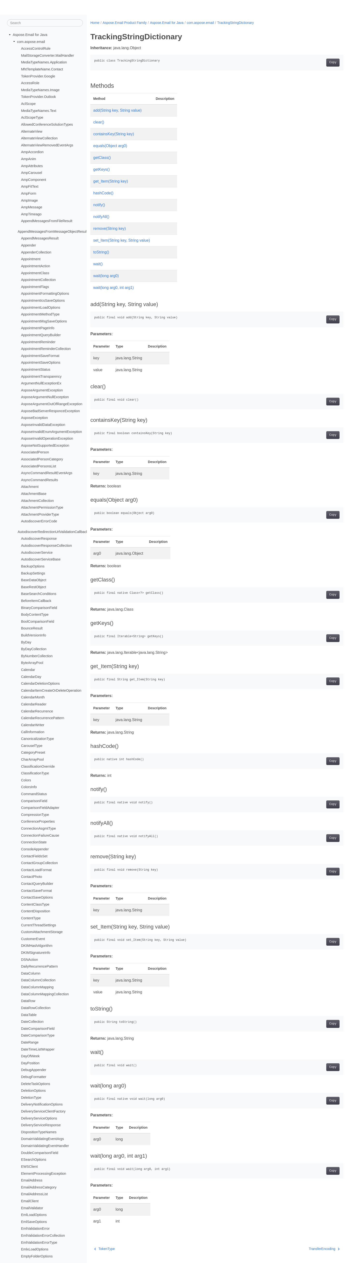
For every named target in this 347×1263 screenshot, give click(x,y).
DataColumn (30, 973)
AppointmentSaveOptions (40, 362)
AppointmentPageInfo (37, 328)
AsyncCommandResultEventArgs (46, 473)
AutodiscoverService (37, 552)
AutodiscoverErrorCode (39, 521)
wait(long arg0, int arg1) (113, 288)
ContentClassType (35, 904)
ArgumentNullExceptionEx (41, 383)
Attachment (30, 487)
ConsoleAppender (35, 849)
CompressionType (35, 815)
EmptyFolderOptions (37, 1256)
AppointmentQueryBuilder (41, 335)
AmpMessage (31, 207)
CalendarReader (34, 704)
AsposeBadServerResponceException (50, 411)
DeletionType (31, 1097)
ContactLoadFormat (36, 870)
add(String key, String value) (117, 110)
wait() (98, 264)
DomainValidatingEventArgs (42, 1139)
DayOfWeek (30, 1056)
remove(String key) (109, 228)
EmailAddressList (34, 1194)
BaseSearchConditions (38, 594)
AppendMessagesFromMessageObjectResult (52, 231)
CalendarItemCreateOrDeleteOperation (51, 690)
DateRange (30, 1042)
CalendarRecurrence (37, 711)
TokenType (104, 1249)
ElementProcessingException (43, 1173)
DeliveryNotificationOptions (42, 1104)
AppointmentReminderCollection (46, 349)
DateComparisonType (37, 1035)
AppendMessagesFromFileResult (46, 221)
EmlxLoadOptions (34, 1249)
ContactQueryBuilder (37, 884)
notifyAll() (101, 217)
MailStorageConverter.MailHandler (47, 55)
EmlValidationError (35, 1228)
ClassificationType (35, 773)
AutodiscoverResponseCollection (46, 545)
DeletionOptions (33, 1090)
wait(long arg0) (106, 276)
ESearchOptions (33, 1159)
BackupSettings (33, 573)
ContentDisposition (35, 911)
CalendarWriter (32, 725)
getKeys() (101, 169)
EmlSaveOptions (34, 1222)
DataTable (29, 1015)
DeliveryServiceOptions (39, 1118)
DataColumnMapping (37, 987)
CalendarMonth (33, 697)
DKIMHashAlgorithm (36, 946)
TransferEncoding (306, 1249)
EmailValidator (32, 1208)
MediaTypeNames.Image (40, 90)
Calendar (28, 670)
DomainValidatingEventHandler (45, 1146)
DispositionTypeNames (38, 1132)
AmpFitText (29, 186)
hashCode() (103, 193)
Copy (315, 62)
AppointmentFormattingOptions (45, 293)
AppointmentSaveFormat (40, 356)
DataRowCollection (35, 1008)
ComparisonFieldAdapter (40, 808)
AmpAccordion (32, 152)
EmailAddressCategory (38, 1187)
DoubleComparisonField (39, 1153)
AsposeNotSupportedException (45, 445)
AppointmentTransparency (41, 376)
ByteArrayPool (32, 663)
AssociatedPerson (35, 452)
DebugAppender (33, 1070)
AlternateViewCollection (39, 138)
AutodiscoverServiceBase (40, 559)
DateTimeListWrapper (37, 1049)
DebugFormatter (33, 1077)
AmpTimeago (31, 214)
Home (94, 23)
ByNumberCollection (37, 656)
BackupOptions (33, 566)
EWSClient (29, 1166)
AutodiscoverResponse (39, 538)
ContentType (31, 918)
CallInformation (32, 732)
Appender (28, 245)
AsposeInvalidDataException (43, 425)
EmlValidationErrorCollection (43, 1235)
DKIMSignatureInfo (35, 953)
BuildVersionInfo (33, 635)
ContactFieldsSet (34, 856)
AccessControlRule (35, 48)
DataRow (28, 1001)
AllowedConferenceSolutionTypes (47, 124)
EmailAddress (31, 1180)
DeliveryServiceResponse (41, 1125)
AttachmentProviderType (40, 514)
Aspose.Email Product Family (125, 23)
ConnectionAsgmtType (38, 828)
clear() (98, 122)
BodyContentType (34, 614)
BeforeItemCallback (36, 601)
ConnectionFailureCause (40, 835)
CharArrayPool (32, 759)
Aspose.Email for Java (30, 35)
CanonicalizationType (37, 739)
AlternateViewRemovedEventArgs (47, 145)
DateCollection (32, 1022)
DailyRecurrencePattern (39, 966)
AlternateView (31, 131)
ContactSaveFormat (36, 890)
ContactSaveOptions (37, 897)
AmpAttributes (32, 166)
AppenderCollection (36, 252)
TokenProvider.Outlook (38, 97)
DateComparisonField (37, 1029)
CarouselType (31, 746)
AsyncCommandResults (39, 480)
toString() (101, 252)
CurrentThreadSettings (38, 925)
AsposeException (34, 418)
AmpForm (28, 193)
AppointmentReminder (38, 342)
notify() (99, 205)
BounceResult (32, 628)
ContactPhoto (31, 877)
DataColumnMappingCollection (45, 994)
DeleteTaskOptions (35, 1083)
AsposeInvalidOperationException (47, 438)
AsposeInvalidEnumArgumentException (51, 431)
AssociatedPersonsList (38, 466)
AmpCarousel (31, 173)
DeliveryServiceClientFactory (43, 1111)
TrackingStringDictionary (235, 23)
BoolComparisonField (37, 621)
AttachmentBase (34, 494)
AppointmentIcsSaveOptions (43, 300)
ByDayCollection (34, 649)
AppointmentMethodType (40, 314)
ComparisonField (34, 801)
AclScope (28, 104)
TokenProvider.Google (38, 76)
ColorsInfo (29, 787)
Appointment (30, 259)
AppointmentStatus (35, 369)
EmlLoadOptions (34, 1215)
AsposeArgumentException (42, 390)
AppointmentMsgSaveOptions (44, 321)
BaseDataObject (33, 580)
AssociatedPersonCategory (42, 459)
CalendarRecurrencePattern (42, 718)
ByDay (26, 642)
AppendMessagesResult (40, 238)
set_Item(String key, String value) (121, 240)
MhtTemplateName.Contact (42, 69)
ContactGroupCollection (39, 863)
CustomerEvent (33, 939)
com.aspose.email (31, 41)
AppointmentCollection (38, 280)
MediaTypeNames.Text (38, 111)
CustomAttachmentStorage (42, 932)
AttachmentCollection (37, 500)
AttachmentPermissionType (42, 507)
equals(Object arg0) (110, 146)
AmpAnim (28, 159)
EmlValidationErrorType (39, 1242)
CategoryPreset (33, 752)
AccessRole (30, 83)
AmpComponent (33, 180)
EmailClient (30, 1201)
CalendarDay (31, 676)
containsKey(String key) (113, 134)
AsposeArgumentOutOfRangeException (51, 404)
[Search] (45, 23)
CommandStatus (34, 794)
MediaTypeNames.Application (44, 62)
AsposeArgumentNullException (45, 397)
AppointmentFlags (35, 287)
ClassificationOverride (38, 766)
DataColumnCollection (38, 980)
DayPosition (30, 1063)
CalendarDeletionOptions (40, 683)
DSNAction (29, 959)
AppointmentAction (35, 266)
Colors (26, 780)
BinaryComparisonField (39, 607)
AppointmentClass (35, 273)
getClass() (102, 158)
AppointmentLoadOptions (40, 307)
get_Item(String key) (110, 181)
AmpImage (29, 200)
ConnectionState (34, 842)
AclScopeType (32, 117)
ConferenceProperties (38, 821)
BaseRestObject (33, 587)
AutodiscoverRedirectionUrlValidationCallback (53, 532)
